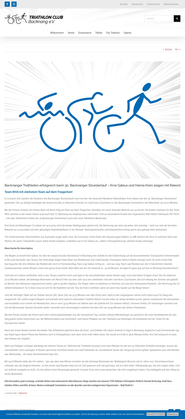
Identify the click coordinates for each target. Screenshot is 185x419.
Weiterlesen (172, 414)
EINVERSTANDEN (156, 414)
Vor (176, 49)
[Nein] (181, 414)
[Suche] (177, 18)
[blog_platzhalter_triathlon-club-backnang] (92, 120)
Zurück (168, 49)
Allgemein (22, 393)
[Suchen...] (159, 18)
